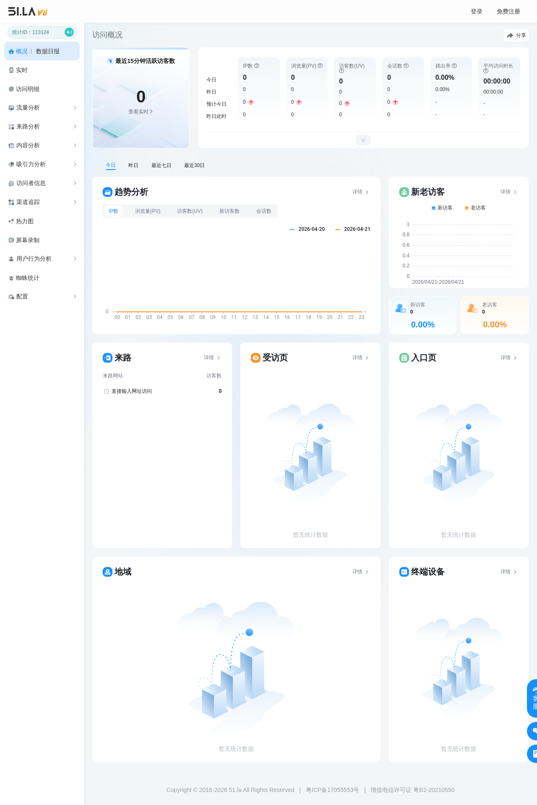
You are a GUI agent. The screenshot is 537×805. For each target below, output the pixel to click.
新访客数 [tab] (229, 211)
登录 (476, 11)
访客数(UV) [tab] (190, 211)
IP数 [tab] (113, 211)
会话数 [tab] (263, 211)
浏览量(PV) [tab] (147, 211)
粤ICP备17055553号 (333, 790)
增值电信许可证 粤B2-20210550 (412, 790)
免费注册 (508, 11)
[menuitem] (42, 51)
